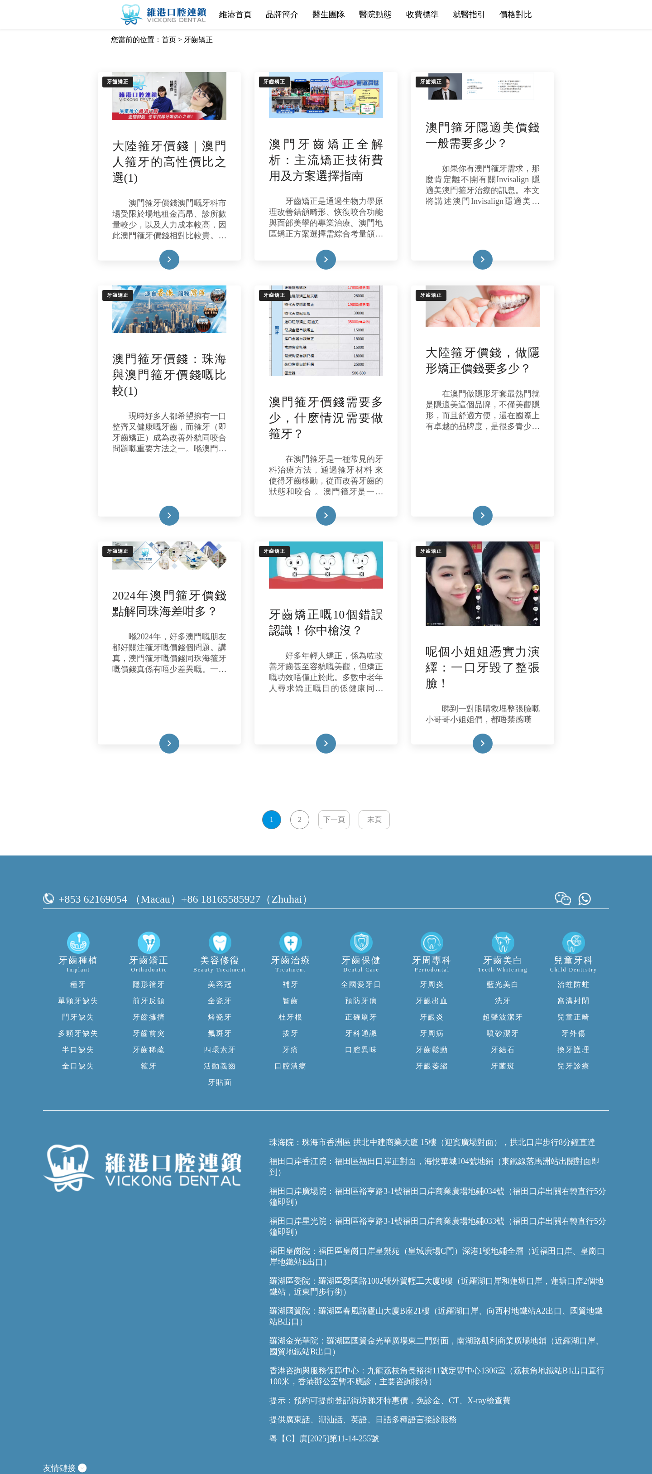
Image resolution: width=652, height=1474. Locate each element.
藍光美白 (503, 984)
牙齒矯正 (198, 39)
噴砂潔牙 (503, 1033)
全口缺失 (78, 1066)
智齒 (291, 1001)
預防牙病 (361, 1001)
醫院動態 (375, 14)
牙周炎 (432, 984)
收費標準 (422, 14)
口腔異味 (361, 1050)
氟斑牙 (220, 1033)
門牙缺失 (78, 1017)
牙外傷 (573, 1033)
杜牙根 (290, 1017)
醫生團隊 (328, 14)
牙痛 (291, 1050)
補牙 (291, 984)
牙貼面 (220, 1082)
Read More (155, 259)
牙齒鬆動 (432, 1050)
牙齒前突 (149, 1033)
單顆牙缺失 (78, 1001)
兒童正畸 (573, 1017)
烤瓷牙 (220, 1017)
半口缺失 (78, 1050)
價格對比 (515, 14)
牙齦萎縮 (432, 1066)
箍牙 (149, 1066)
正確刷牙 (361, 1017)
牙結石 (503, 1050)
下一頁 (334, 819)
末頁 (374, 819)
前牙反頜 (149, 1001)
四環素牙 (220, 1050)
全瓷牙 (220, 1001)
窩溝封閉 (573, 1001)
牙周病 (432, 1033)
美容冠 (220, 984)
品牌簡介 (282, 14)
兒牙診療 (573, 1066)
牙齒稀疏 (149, 1050)
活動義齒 (220, 1066)
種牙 (78, 984)
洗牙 (503, 1001)
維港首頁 (235, 14)
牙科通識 (361, 1033)
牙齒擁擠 (149, 1017)
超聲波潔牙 (503, 1017)
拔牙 (291, 1033)
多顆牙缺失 (78, 1033)
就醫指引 (469, 14)
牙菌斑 (503, 1066)
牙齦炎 (432, 1017)
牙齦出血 (432, 1001)
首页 (169, 39)
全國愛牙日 (361, 984)
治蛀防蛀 (573, 984)
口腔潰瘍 (290, 1066)
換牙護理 (573, 1050)
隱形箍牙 (149, 984)
